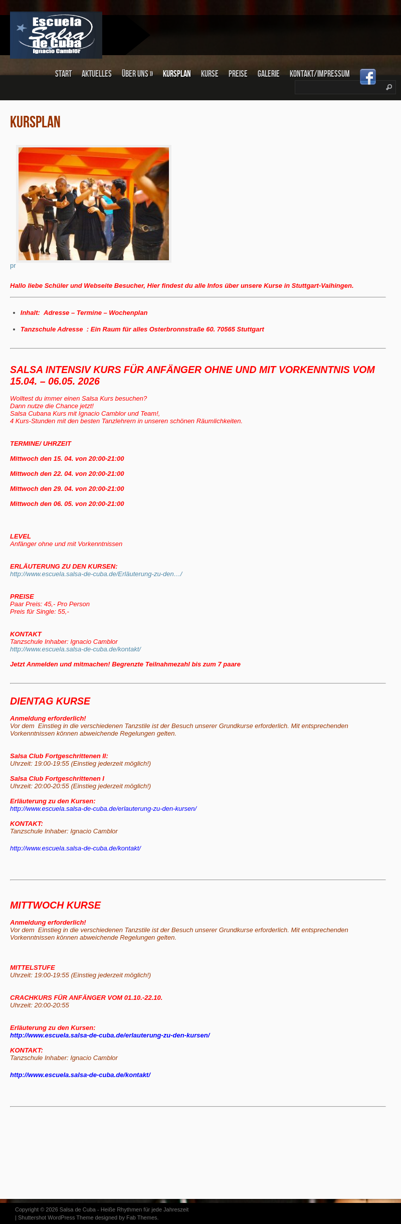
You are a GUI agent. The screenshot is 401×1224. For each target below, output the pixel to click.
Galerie (269, 74)
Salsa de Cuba (78, 1209)
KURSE (210, 74)
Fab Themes (141, 1217)
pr (90, 265)
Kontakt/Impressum (320, 74)
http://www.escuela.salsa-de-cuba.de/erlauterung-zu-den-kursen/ (111, 1035)
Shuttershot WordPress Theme (56, 1217)
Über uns (137, 74)
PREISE (238, 74)
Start (63, 74)
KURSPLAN (177, 74)
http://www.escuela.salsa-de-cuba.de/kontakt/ (75, 848)
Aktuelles (97, 74)
